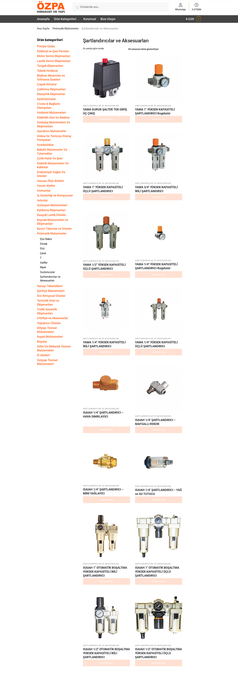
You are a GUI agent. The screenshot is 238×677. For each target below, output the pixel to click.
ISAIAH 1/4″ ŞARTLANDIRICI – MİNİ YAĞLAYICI (156, 211)
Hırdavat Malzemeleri (51, 112)
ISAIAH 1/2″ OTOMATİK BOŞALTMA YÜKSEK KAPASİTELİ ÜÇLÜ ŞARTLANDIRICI (187, 276)
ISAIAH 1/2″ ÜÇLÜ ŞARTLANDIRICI (95, 577)
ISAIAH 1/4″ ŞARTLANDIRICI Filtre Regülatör (94, 633)
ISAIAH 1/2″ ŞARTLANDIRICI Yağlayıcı (186, 466)
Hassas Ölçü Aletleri (50, 181)
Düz (42, 248)
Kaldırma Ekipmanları (51, 210)
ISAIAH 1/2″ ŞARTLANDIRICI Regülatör (94, 524)
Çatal (43, 253)
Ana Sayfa (43, 28)
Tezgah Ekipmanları (50, 65)
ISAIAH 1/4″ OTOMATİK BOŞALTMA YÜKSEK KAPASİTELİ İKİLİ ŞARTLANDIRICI (94, 343)
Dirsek (43, 243)
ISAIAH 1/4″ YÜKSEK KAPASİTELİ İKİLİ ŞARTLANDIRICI (125, 468)
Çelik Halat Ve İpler (50, 158)
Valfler (43, 262)
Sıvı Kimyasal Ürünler (51, 295)
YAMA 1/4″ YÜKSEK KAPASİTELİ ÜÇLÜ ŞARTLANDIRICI (187, 156)
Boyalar (42, 341)
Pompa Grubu (46, 46)
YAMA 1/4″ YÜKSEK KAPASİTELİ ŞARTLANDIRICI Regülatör (124, 157)
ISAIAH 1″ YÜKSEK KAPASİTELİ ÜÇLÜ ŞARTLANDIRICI (126, 403)
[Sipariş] (104, 48)
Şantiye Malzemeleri (51, 291)
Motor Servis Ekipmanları (53, 56)
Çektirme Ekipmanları (51, 89)
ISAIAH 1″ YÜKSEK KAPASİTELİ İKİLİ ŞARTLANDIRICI (95, 403)
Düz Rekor (46, 239)
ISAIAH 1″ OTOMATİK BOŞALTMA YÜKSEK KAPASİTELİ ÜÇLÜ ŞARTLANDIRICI (126, 276)
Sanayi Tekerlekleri (49, 286)
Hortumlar (44, 190)
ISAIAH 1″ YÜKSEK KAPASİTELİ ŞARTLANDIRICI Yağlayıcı (126, 339)
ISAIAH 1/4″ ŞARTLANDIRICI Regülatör (155, 579)
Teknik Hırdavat (47, 70)
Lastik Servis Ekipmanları (54, 61)
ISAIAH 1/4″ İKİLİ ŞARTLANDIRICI (125, 631)
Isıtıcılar (42, 200)
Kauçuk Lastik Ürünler (51, 215)
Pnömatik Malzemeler (66, 28)
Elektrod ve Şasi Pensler (53, 51)
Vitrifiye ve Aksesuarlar (52, 318)
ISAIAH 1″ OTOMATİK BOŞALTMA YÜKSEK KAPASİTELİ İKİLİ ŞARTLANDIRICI (94, 276)
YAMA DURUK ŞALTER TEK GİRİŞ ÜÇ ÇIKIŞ (95, 95)
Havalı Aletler (46, 185)
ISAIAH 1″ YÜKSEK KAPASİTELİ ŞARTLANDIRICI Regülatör (156, 339)
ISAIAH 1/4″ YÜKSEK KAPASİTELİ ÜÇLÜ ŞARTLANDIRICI (156, 468)
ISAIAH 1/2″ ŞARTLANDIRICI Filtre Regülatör (155, 524)
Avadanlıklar (45, 145)
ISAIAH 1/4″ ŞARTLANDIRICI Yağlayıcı (124, 579)
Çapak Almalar (47, 84)
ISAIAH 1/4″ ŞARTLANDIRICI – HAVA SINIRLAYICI (95, 212)
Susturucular (47, 272)
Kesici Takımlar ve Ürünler (54, 228)
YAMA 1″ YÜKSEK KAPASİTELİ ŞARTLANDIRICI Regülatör (125, 97)
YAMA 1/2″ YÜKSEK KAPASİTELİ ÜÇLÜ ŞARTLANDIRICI (95, 156)
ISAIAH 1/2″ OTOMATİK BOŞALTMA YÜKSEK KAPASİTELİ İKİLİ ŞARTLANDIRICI (155, 276)
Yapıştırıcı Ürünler (49, 323)
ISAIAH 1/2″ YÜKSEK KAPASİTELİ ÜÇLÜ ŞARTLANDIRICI (95, 468)
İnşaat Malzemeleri (50, 336)
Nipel (43, 267)
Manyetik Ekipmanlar (51, 94)
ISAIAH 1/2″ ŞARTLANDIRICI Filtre (124, 524)
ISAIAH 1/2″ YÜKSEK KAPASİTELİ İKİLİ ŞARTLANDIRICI (186, 405)
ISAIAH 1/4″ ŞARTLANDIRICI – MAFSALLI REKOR (126, 216)
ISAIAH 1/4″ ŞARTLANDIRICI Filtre (186, 579)
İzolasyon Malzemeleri (52, 205)
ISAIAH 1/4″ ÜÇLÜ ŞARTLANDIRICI (156, 631)
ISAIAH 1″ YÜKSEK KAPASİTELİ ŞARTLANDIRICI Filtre (187, 339)
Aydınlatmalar (46, 99)
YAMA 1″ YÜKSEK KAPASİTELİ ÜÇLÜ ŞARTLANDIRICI (156, 95)
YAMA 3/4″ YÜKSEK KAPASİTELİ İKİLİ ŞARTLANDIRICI (186, 97)
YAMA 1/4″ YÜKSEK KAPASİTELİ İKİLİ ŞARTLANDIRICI (155, 156)
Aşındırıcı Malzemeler (51, 131)
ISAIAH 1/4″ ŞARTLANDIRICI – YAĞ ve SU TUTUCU (187, 214)
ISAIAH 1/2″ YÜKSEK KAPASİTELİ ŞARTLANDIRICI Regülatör (155, 407)
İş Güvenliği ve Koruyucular (55, 195)
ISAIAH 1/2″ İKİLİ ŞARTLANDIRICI (186, 522)
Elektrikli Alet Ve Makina (53, 117)
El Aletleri (43, 355)
